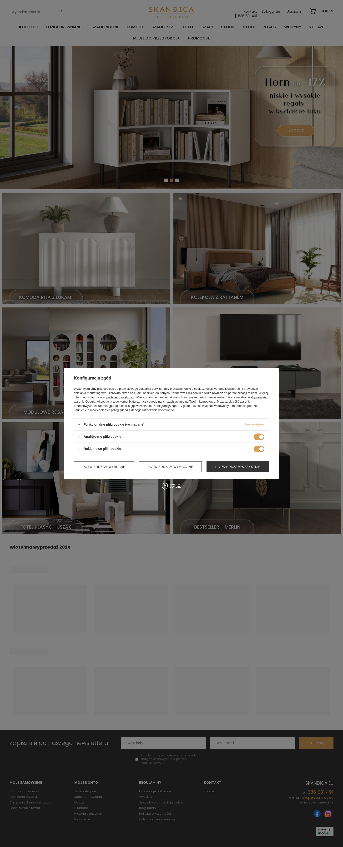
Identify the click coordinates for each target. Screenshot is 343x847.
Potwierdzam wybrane (103, 467)
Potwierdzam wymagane (170, 467)
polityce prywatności (120, 397)
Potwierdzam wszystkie (238, 467)
